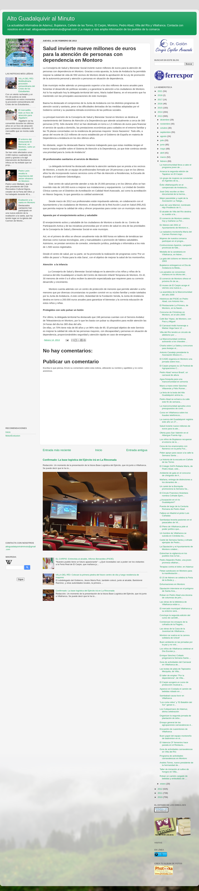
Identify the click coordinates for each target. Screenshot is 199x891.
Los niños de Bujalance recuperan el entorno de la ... (176, 440)
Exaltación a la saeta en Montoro (26, 201)
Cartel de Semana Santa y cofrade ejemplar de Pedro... (176, 541)
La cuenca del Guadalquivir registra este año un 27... (176, 420)
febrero (164, 161)
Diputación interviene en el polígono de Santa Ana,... (176, 589)
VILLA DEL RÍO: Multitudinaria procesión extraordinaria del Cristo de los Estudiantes (26, 85)
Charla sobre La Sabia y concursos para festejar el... (176, 346)
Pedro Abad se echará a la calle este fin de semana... (175, 400)
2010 (160, 797)
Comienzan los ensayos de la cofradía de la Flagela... (173, 623)
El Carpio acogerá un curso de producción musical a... (174, 683)
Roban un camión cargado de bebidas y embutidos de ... (174, 777)
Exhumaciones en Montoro (172, 584)
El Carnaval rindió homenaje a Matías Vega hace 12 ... (174, 326)
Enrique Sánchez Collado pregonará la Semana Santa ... (175, 656)
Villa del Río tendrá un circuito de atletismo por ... (175, 333)
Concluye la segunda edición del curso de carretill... (175, 616)
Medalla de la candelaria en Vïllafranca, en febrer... (173, 253)
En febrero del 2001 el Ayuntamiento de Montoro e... (175, 226)
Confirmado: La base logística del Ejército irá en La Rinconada (79, 460)
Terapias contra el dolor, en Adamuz (176, 567)
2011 (160, 793)
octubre (164, 128)
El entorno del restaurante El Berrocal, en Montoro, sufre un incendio (26, 144)
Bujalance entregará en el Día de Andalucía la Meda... (175, 266)
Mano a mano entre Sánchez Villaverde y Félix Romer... (173, 387)
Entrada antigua (136, 450)
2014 (160, 112)
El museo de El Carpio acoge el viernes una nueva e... (174, 286)
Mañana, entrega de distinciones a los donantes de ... (176, 480)
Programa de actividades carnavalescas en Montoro (173, 757)
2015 (160, 108)
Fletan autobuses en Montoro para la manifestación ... (176, 572)
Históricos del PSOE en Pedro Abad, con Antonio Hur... (174, 300)
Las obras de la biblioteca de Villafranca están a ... (173, 603)
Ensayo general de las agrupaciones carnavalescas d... (176, 723)
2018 (160, 95)
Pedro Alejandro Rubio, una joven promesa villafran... (175, 561)
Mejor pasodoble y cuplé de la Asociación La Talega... (174, 199)
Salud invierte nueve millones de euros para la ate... (175, 427)
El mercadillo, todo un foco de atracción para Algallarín (25, 114)
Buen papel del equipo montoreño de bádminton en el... (176, 737)
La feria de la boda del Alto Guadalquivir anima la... (172, 393)
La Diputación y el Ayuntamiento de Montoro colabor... (176, 547)
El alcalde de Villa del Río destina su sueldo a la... (175, 212)
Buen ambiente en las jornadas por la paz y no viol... (176, 643)
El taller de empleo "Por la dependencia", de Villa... (172, 676)
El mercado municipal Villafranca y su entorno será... (176, 609)
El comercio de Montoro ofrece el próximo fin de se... (175, 279)
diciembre (165, 120)
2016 (160, 103)
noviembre (165, 124)
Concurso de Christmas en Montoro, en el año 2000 (172, 313)
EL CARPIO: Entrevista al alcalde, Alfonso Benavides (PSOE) (85, 559)
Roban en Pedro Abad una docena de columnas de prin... (176, 596)
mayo (163, 149)
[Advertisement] (21, 275)
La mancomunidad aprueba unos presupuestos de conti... (175, 407)
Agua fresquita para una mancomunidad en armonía (174, 380)
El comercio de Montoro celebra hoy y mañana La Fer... (175, 219)
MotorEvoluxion (13, 436)
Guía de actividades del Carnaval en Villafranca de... (175, 663)
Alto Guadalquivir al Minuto (41, 18)
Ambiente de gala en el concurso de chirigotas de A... (175, 474)
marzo (163, 157)
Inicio (98, 450)
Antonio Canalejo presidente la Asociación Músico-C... (174, 353)
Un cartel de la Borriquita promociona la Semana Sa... (174, 487)
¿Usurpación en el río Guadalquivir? (170, 501)
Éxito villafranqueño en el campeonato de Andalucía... (174, 186)
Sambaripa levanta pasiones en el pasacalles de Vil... (176, 521)
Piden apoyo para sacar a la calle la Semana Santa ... (176, 454)
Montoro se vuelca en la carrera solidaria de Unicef (175, 636)
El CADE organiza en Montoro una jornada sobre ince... (176, 360)
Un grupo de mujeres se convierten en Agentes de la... (176, 179)
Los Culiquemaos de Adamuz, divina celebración (174, 710)
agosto (163, 136)
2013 (160, 116)
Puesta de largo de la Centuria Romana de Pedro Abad (174, 507)
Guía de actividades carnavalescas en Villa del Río (176, 750)
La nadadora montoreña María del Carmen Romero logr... (176, 233)
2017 (160, 99)
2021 (160, 91)
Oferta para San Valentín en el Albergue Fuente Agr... (174, 434)
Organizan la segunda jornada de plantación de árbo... (175, 716)
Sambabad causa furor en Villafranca (172, 696)
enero (163, 784)
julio (162, 140)
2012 (160, 789)
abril (162, 153)
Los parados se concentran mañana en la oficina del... (173, 273)
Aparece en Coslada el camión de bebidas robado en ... (176, 690)
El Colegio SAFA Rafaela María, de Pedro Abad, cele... (176, 467)
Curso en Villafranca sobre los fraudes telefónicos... (174, 413)
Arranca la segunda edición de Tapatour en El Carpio (174, 172)
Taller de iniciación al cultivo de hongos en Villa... (174, 770)
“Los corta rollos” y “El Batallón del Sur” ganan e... (176, 703)
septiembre (165, 132)
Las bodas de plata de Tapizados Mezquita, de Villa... (175, 670)
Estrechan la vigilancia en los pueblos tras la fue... (173, 554)
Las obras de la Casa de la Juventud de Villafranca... (173, 629)
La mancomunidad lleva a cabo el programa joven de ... (175, 166)
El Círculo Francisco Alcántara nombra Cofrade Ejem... (174, 494)
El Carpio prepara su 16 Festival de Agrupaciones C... (176, 367)
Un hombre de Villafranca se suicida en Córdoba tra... (173, 534)
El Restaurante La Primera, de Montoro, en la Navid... (174, 306)
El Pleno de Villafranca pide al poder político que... (174, 527)
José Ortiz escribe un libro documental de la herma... (173, 192)
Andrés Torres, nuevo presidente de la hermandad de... (176, 763)
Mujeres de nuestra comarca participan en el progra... (173, 239)
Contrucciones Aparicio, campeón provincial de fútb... (175, 246)
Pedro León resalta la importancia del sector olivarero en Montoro (25, 176)
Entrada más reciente (57, 450)
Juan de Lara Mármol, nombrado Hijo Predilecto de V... (175, 206)
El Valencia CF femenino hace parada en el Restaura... (174, 743)
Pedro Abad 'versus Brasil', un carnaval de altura (174, 373)
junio (162, 144)
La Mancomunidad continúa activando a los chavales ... (174, 340)
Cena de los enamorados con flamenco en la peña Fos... (173, 447)
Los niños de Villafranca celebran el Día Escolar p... (176, 649)
